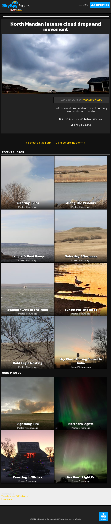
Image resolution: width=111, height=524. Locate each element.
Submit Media (100, 4)
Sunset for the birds (81, 310)
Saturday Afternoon (81, 256)
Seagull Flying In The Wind (27, 310)
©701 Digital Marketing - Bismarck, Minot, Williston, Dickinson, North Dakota (55, 519)
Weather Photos (92, 99)
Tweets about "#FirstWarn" (14, 496)
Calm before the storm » (70, 142)
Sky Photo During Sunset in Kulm (80, 361)
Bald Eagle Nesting (27, 363)
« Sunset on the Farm (38, 142)
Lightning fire (28, 424)
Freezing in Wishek (27, 477)
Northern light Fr (81, 477)
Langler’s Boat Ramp (28, 256)
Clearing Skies (28, 203)
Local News (6, 499)
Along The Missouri (81, 203)
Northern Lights (80, 424)
